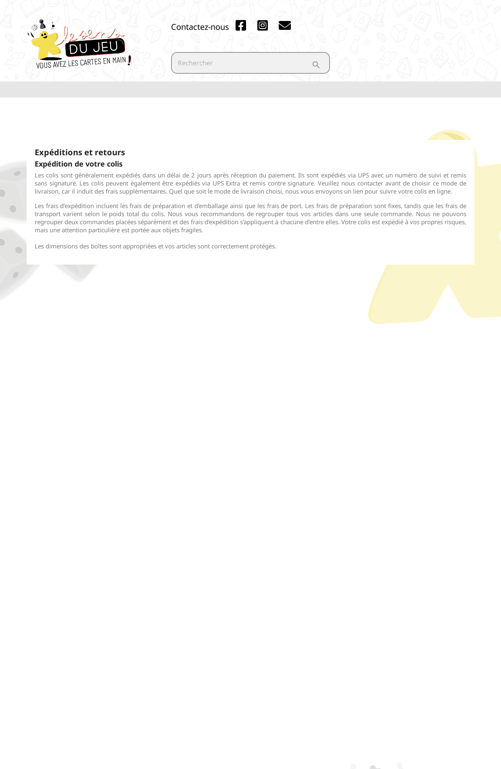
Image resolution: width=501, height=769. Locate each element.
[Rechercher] (250, 63)
